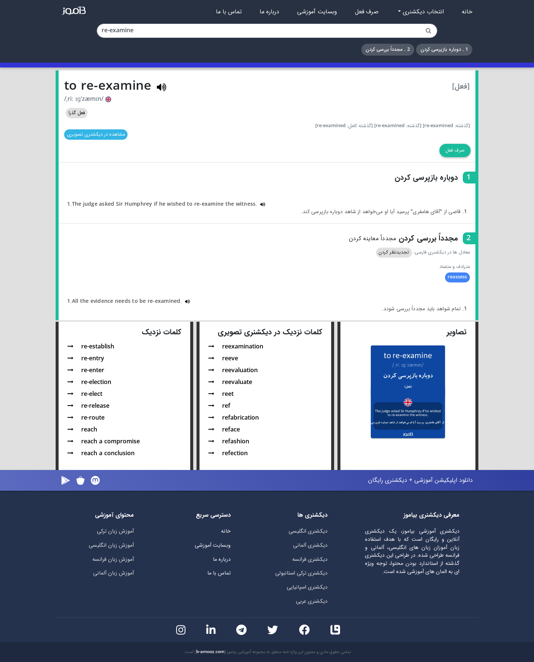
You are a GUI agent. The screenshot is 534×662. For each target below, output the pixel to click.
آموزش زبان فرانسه (113, 559)
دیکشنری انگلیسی (308, 531)
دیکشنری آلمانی (310, 545)
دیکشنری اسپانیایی (307, 587)
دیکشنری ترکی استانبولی (301, 573)
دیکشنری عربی (311, 601)
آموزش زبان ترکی (115, 531)
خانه (467, 11)
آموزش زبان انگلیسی (111, 545)
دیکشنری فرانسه (309, 559)
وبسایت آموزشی (317, 11)
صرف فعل (367, 11)
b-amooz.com (210, 652)
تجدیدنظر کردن (394, 252)
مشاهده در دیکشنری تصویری (96, 134)
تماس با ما (229, 11)
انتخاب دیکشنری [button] (422, 11)
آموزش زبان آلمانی (113, 573)
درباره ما (269, 11)
